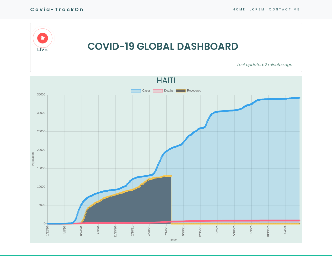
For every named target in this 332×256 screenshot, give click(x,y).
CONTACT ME (284, 9)
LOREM (257, 9)
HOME (239, 9)
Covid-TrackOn (57, 9)
